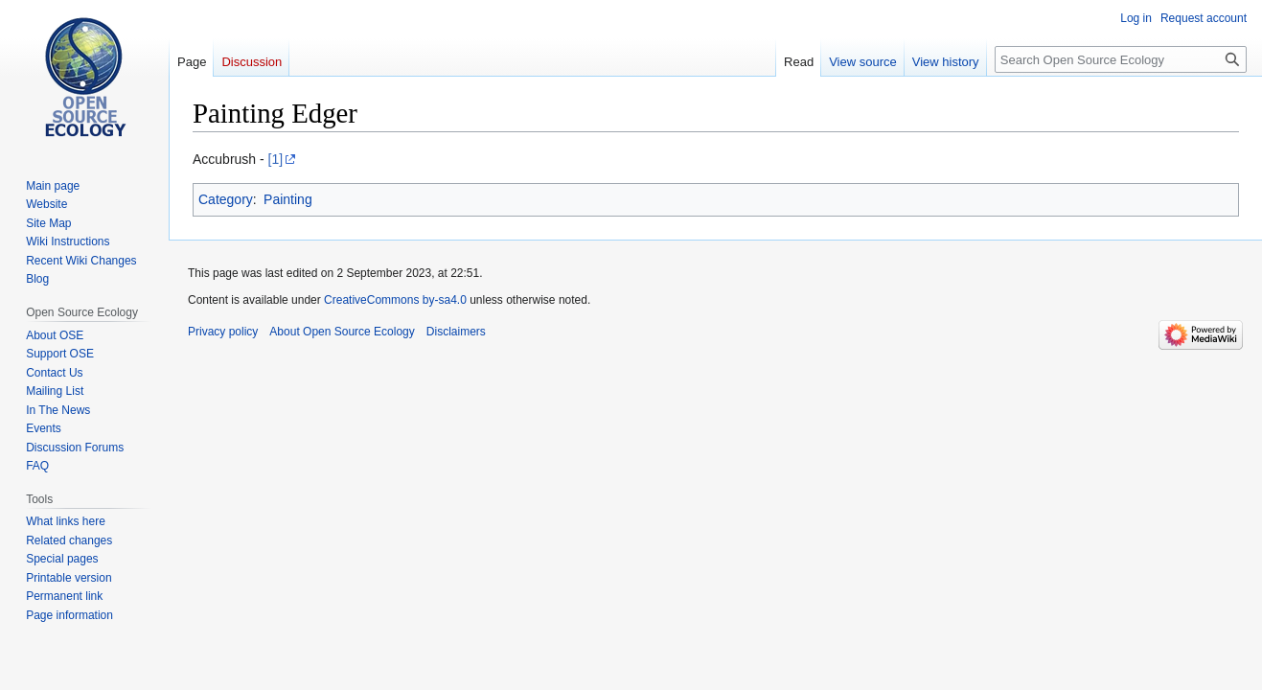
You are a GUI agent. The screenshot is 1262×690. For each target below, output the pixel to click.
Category (225, 199)
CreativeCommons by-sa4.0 (395, 300)
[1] (276, 159)
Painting (288, 199)
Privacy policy (223, 331)
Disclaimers (456, 331)
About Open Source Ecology (341, 331)
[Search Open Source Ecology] (1121, 59)
